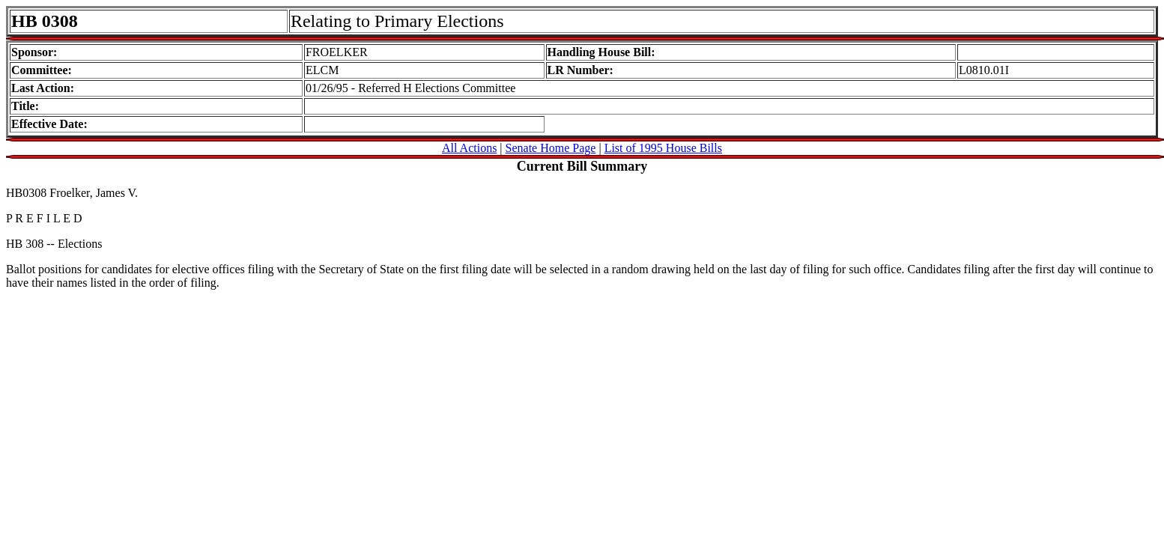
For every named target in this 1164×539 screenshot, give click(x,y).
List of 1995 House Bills (663, 147)
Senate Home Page (551, 147)
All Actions (469, 147)
